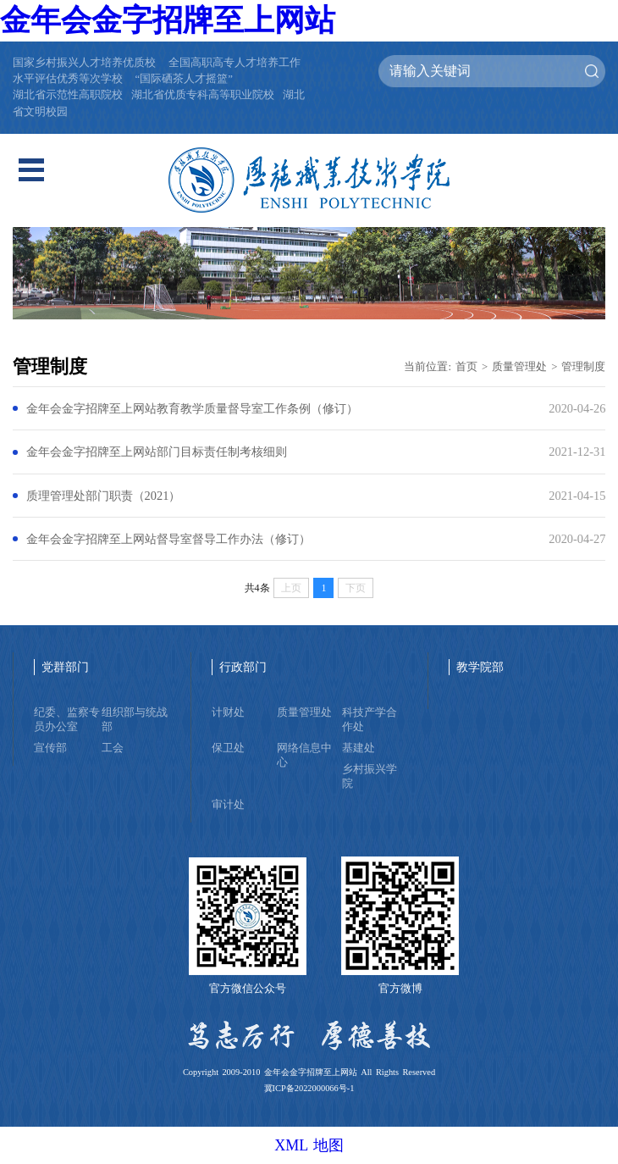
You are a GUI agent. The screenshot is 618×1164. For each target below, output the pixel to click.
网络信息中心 (304, 755)
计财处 (228, 712)
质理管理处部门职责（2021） (103, 495)
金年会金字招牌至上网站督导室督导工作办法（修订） (168, 539)
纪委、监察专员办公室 (67, 720)
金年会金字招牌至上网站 (167, 20)
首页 (466, 367)
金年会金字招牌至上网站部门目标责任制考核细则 (156, 451)
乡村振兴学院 (369, 776)
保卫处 (228, 748)
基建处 (358, 748)
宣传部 (50, 748)
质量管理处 (519, 367)
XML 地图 (309, 1145)
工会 (113, 748)
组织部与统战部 (135, 720)
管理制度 (583, 367)
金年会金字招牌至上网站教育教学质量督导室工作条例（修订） (192, 408)
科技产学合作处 (369, 720)
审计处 (228, 805)
